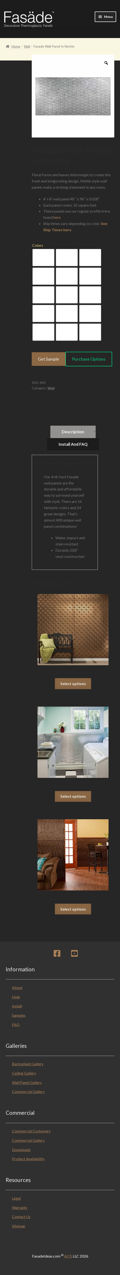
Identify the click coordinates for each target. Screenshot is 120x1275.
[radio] (43, 257)
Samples (19, 1015)
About (17, 987)
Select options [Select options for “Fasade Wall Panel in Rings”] (73, 683)
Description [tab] (73, 431)
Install (17, 1006)
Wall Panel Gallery (27, 1082)
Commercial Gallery (28, 1091)
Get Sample (48, 359)
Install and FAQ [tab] (73, 444)
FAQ (16, 1024)
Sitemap (18, 1226)
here (57, 217)
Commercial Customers (31, 1131)
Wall (27, 46)
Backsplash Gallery (27, 1063)
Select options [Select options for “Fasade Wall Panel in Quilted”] (73, 796)
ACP (67, 1256)
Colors (37, 245)
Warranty (19, 1207)
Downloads (21, 1149)
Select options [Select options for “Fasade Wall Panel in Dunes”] (73, 909)
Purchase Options (88, 359)
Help (16, 997)
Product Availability (28, 1158)
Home (15, 46)
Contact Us (21, 1216)
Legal (16, 1198)
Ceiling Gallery (24, 1073)
